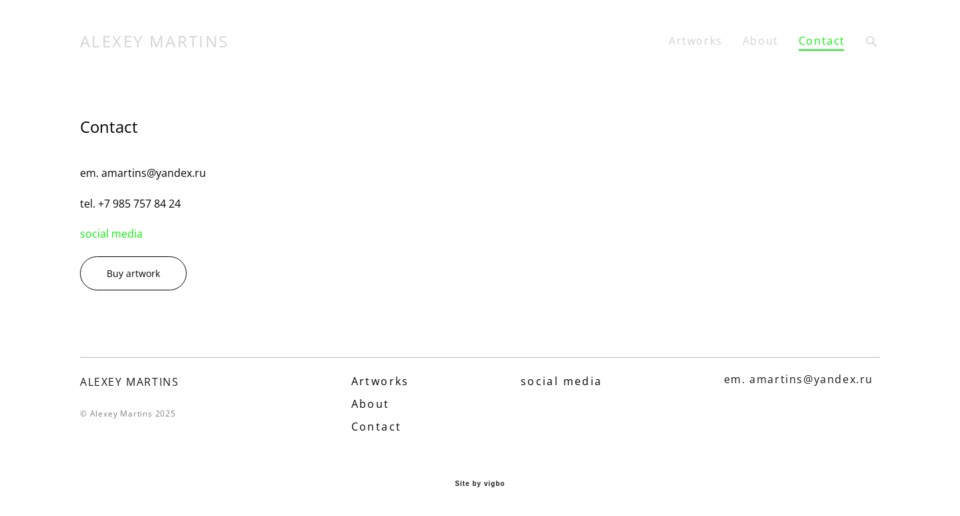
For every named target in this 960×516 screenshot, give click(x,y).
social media (111, 233)
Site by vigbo (480, 484)
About (761, 40)
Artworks (696, 40)
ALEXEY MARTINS (154, 41)
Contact (822, 40)
